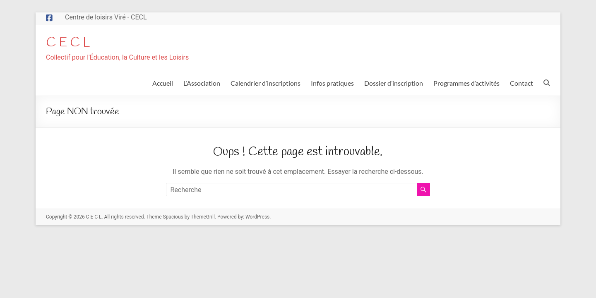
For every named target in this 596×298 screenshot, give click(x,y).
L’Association (201, 84)
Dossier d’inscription (393, 84)
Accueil (162, 84)
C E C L (71, 43)
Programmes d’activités (466, 84)
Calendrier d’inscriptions (265, 84)
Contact (521, 84)
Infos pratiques (332, 84)
